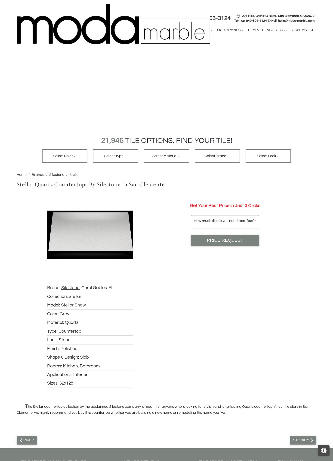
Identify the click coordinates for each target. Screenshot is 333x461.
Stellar (75, 296)
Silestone (56, 175)
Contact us (303, 30)
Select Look (267, 156)
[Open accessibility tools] (324, 450)
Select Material (165, 156)
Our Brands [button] (229, 30)
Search (255, 30)
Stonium (301, 440)
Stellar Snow (73, 305)
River (28, 440)
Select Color (63, 156)
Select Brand (216, 156)
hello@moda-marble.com (296, 20)
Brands (38, 175)
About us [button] (276, 30)
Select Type (114, 156)
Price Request (225, 240)
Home (22, 175)
